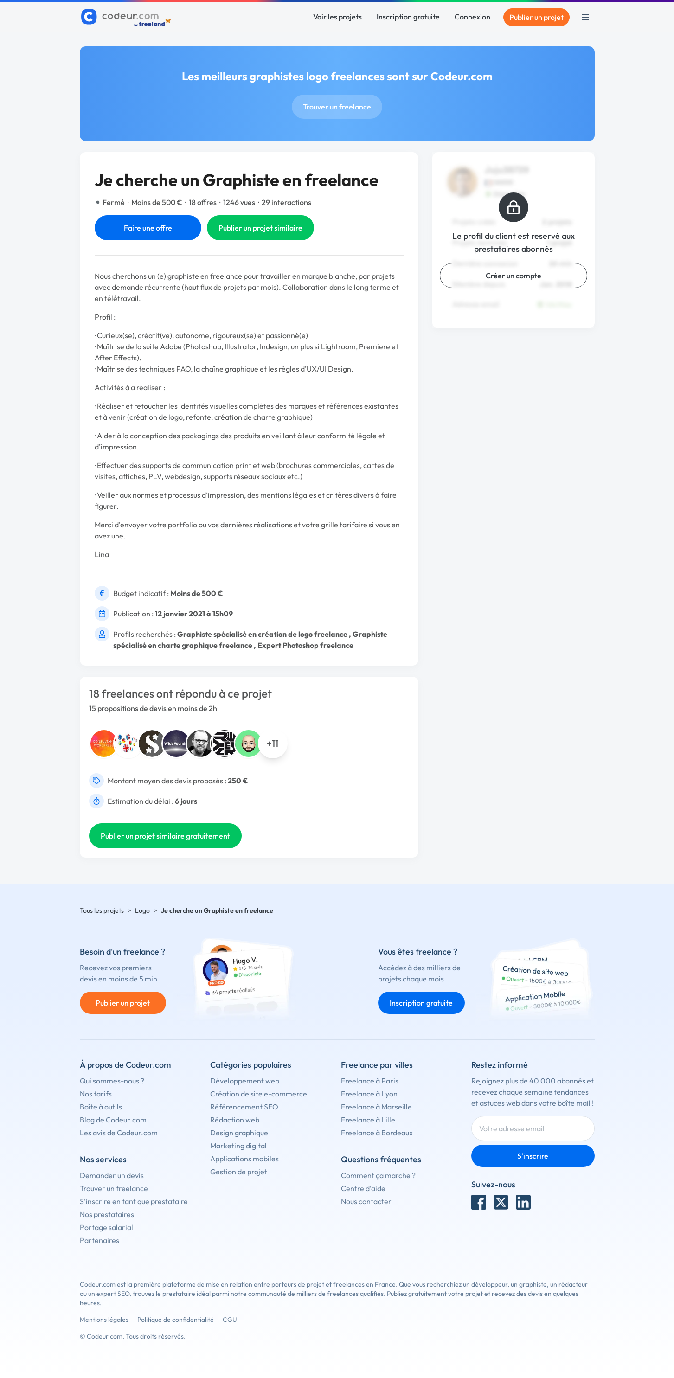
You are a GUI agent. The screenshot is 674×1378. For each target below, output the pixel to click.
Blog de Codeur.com (113, 1119)
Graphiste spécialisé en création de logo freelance (262, 634)
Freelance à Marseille (376, 1106)
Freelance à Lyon (369, 1093)
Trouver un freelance (337, 106)
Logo (142, 910)
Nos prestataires (107, 1214)
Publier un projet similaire (260, 227)
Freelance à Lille (368, 1119)
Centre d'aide (363, 1188)
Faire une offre (148, 227)
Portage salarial (106, 1227)
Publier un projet (536, 17)
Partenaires (99, 1240)
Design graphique (239, 1132)
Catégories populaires (250, 1064)
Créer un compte (513, 275)
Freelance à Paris (369, 1080)
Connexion (472, 16)
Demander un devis (112, 1175)
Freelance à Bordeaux (377, 1132)
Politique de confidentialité (175, 1319)
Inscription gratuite (408, 16)
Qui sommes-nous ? (112, 1080)
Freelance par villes (377, 1064)
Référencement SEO (244, 1106)
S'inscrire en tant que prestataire (134, 1201)
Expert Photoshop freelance (305, 645)
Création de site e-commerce (258, 1093)
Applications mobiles (244, 1158)
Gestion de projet (238, 1171)
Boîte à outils (101, 1106)
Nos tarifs (96, 1093)
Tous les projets (102, 910)
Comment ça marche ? (378, 1175)
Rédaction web (234, 1119)
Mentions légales (104, 1319)
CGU (230, 1319)
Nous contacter (366, 1201)
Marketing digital (238, 1145)
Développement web (244, 1080)
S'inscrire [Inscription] (532, 1155)
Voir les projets (337, 16)
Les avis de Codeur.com (119, 1132)
